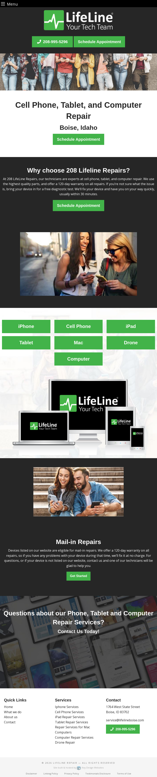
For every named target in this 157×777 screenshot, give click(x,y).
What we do (12, 712)
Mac (78, 342)
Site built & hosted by (78, 767)
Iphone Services (67, 707)
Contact (9, 722)
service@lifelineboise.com (125, 720)
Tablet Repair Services (71, 722)
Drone (131, 342)
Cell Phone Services (69, 712)
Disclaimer (31, 773)
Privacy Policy (71, 773)
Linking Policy (50, 773)
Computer (78, 359)
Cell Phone (78, 326)
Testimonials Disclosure (98, 773)
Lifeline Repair (65, 762)
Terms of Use (124, 773)
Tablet (26, 342)
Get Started (78, 576)
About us (10, 717)
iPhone (26, 326)
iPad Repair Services (70, 717)
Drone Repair (65, 742)
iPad (131, 326)
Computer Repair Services (74, 737)
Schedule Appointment (99, 42)
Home (8, 707)
